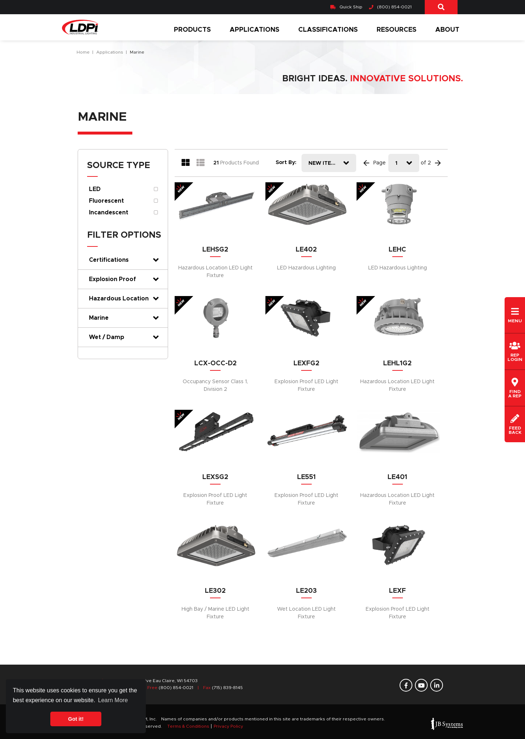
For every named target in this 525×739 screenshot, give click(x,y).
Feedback (515, 424)
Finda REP (515, 388)
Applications (254, 30)
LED (95, 189)
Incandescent (108, 212)
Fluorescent (106, 201)
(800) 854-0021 (390, 7)
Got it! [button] (75, 719)
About (447, 30)
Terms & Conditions (188, 726)
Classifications (328, 30)
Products (192, 30)
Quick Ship (346, 7)
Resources (396, 30)
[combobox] (329, 163)
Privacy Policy (228, 726)
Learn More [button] (113, 700)
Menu (515, 315)
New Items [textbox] (323, 163)
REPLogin (515, 351)
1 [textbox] (396, 163)
